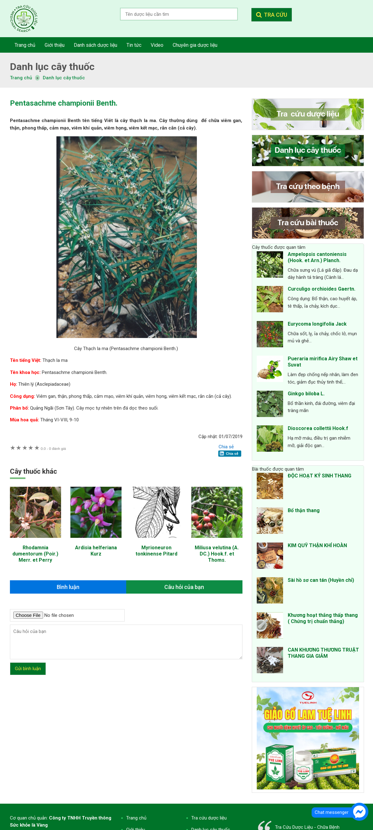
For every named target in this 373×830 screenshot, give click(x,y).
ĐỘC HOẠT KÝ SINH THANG (319, 476)
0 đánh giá (53, 448)
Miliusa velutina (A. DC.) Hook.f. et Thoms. (217, 554)
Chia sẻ (226, 447)
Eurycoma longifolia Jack (317, 324)
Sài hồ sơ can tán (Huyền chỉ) (321, 580)
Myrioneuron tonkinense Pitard (156, 551)
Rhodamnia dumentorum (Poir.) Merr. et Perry (35, 554)
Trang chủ (136, 818)
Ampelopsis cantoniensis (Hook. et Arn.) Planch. (317, 257)
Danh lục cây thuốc (64, 78)
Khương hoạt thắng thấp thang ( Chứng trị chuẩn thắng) (323, 618)
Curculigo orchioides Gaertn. (321, 289)
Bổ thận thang (304, 510)
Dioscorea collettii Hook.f (318, 428)
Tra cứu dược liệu (28, 18)
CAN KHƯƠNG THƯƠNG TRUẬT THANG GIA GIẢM (323, 653)
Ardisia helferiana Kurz (96, 551)
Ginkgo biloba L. (306, 394)
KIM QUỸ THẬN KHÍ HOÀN (317, 545)
